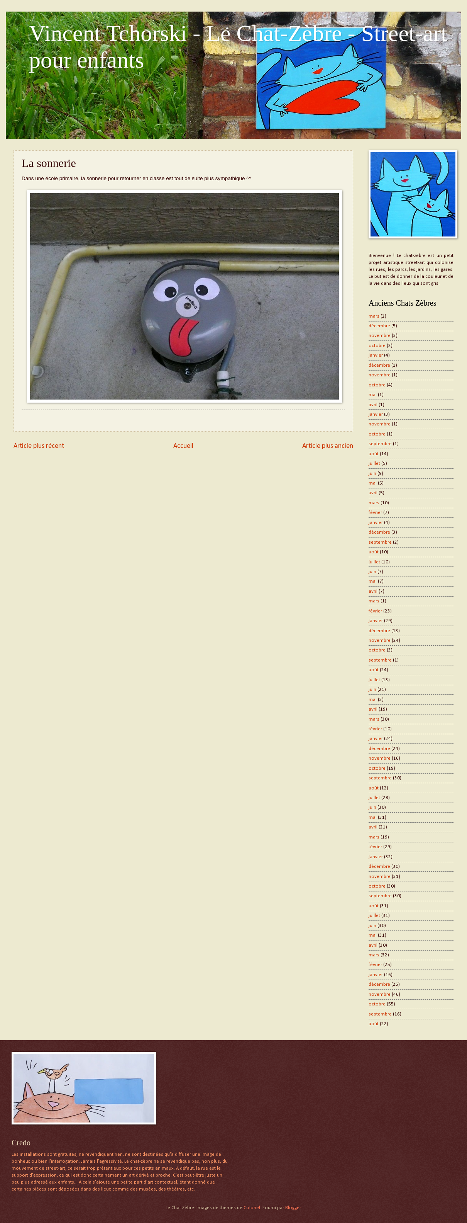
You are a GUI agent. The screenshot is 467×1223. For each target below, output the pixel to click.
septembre (380, 443)
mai (373, 394)
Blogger (293, 1207)
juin (372, 473)
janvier (376, 355)
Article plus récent (39, 446)
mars (374, 316)
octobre (377, 345)
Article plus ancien (327, 446)
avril (373, 404)
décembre (379, 325)
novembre (380, 335)
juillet (374, 463)
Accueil (183, 446)
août (374, 453)
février (375, 512)
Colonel (252, 1207)
